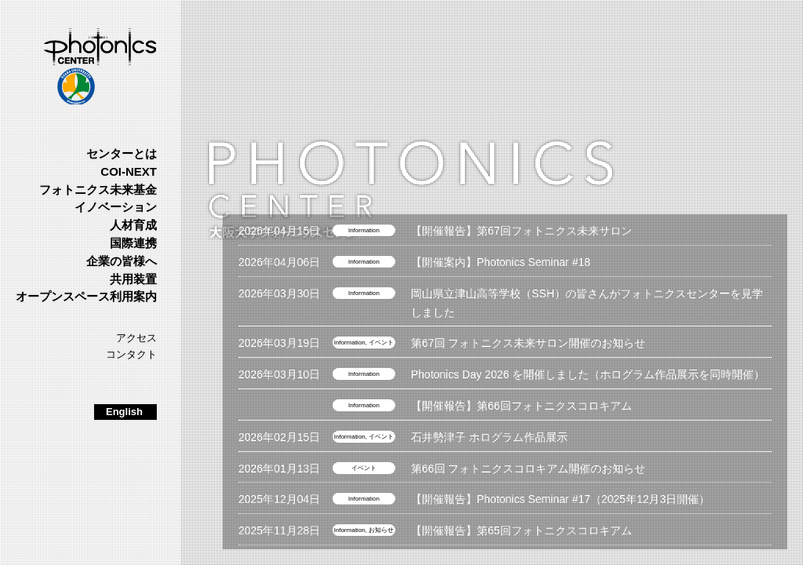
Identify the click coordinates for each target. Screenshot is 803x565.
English (124, 411)
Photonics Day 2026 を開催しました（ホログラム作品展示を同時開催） (588, 374)
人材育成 (133, 224)
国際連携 (133, 243)
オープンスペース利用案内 (86, 296)
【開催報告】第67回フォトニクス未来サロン (521, 230)
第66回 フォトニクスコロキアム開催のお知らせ (528, 468)
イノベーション (115, 206)
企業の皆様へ (121, 261)
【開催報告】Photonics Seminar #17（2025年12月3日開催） (560, 499)
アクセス (136, 338)
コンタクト (131, 354)
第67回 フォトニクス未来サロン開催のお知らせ (528, 343)
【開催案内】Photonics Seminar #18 (500, 262)
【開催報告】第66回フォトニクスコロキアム (521, 405)
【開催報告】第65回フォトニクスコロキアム (521, 530)
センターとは (121, 153)
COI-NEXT (128, 171)
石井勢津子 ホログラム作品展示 (489, 437)
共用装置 (133, 279)
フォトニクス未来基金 (98, 189)
